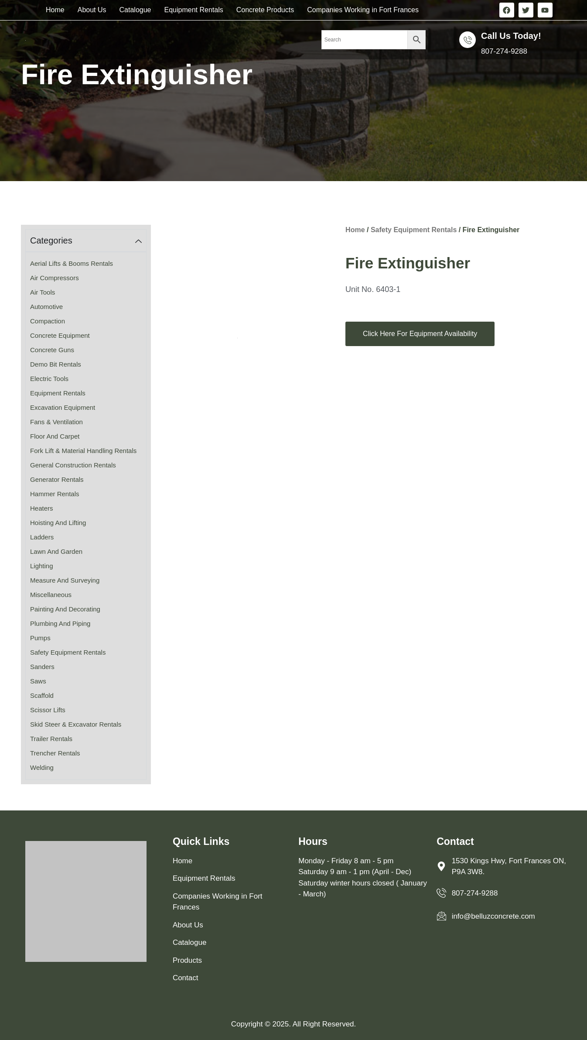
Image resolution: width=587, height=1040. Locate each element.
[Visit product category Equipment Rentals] (86, 393)
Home (55, 10)
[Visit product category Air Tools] (86, 292)
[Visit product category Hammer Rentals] (86, 494)
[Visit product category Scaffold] (86, 696)
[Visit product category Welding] (86, 768)
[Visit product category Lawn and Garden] (86, 552)
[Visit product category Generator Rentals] (86, 480)
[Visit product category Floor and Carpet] (86, 436)
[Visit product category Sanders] (86, 667)
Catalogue (135, 10)
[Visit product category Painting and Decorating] (86, 609)
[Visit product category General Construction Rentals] (86, 465)
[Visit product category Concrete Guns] (86, 350)
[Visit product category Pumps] (86, 638)
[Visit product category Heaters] (86, 508)
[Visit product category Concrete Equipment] (86, 336)
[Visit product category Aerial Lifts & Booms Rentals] (86, 264)
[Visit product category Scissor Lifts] (86, 710)
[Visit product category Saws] (86, 681)
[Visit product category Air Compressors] (86, 278)
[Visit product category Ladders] (86, 537)
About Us (92, 10)
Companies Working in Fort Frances (363, 10)
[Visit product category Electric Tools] (86, 379)
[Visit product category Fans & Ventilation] (86, 422)
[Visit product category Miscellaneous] (86, 595)
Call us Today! (511, 36)
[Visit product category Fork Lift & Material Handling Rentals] (86, 451)
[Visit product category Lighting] (86, 566)
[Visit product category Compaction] (86, 321)
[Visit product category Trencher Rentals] (86, 753)
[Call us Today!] (467, 39)
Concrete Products (265, 10)
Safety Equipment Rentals (414, 229)
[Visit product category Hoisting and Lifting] (86, 523)
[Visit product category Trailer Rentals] (86, 739)
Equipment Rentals (193, 10)
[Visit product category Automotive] (86, 307)
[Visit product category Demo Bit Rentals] (86, 364)
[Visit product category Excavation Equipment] (86, 408)
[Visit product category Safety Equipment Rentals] (86, 652)
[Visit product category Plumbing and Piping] (86, 624)
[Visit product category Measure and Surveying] (86, 580)
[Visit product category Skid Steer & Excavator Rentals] (86, 724)
